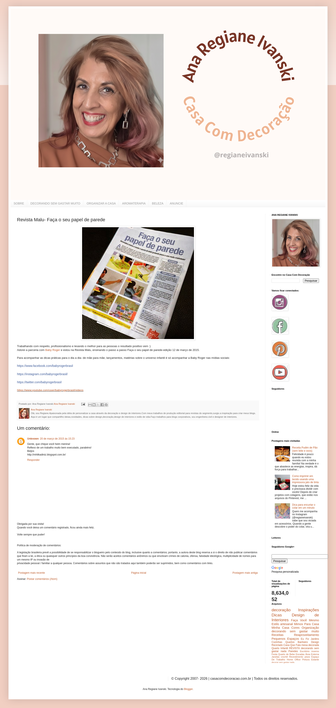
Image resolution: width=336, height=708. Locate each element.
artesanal (286, 624)
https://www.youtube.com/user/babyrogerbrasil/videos (50, 390)
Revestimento (296, 657)
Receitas (277, 635)
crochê (284, 657)
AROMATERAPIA (133, 203)
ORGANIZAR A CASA (101, 203)
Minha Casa (280, 627)
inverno (315, 651)
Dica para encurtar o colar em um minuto (303, 506)
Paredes (293, 651)
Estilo (275, 624)
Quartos (290, 642)
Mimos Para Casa (306, 624)
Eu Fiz (305, 638)
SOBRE (19, 203)
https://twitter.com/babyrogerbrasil (39, 382)
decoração (281, 610)
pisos (307, 657)
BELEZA (158, 203)
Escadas (300, 654)
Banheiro (303, 642)
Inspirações (308, 610)
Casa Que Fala (292, 645)
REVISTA (294, 648)
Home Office (294, 659)
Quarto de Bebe (286, 654)
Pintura (305, 659)
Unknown (33, 438)
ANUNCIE (176, 203)
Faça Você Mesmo (305, 620)
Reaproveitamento (306, 635)
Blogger (188, 689)
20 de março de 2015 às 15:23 (57, 438)
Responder (33, 459)
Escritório (304, 651)
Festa (274, 654)
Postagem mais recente (31, 572)
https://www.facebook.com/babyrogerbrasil (45, 365)
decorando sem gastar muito (295, 631)
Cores (295, 627)
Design (315, 642)
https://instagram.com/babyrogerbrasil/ (42, 374)
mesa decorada (310, 645)
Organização (310, 627)
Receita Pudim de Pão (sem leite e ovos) (304, 449)
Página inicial (138, 572)
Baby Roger (52, 350)
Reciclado (277, 645)
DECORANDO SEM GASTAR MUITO (55, 203)
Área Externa (312, 654)
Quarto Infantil (280, 648)
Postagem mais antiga (245, 572)
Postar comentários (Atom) (42, 578)
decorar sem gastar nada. (283, 662)
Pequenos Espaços (285, 638)
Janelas (275, 657)
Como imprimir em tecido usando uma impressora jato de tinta (305, 479)
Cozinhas (277, 642)
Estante (315, 659)
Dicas (277, 615)
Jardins (315, 638)
